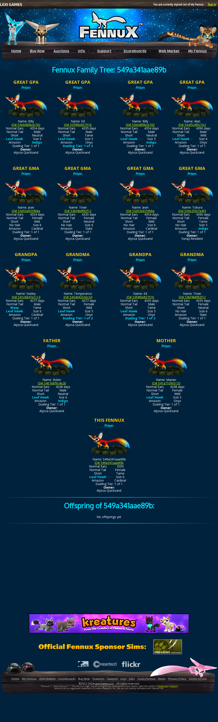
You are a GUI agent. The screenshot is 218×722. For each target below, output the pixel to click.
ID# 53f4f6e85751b (78, 125)
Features (98, 679)
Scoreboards (135, 51)
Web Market (169, 51)
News (162, 679)
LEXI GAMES (11, 4)
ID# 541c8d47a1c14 (26, 297)
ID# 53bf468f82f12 (77, 211)
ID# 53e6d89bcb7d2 (25, 125)
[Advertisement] (109, 569)
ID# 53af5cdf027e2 (192, 125)
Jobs (132, 679)
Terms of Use (198, 679)
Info (81, 51)
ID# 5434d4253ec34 (77, 297)
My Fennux (197, 51)
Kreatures (163, 686)
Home (16, 51)
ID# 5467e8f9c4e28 (52, 383)
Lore (123, 679)
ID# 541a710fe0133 (166, 383)
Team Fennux (146, 679)
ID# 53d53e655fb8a (26, 211)
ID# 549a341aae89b (109, 463)
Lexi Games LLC (104, 684)
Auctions (61, 51)
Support (104, 51)
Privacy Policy (177, 679)
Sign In (212, 4)
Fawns (174, 686)
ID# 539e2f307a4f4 (192, 211)
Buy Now (37, 51)
